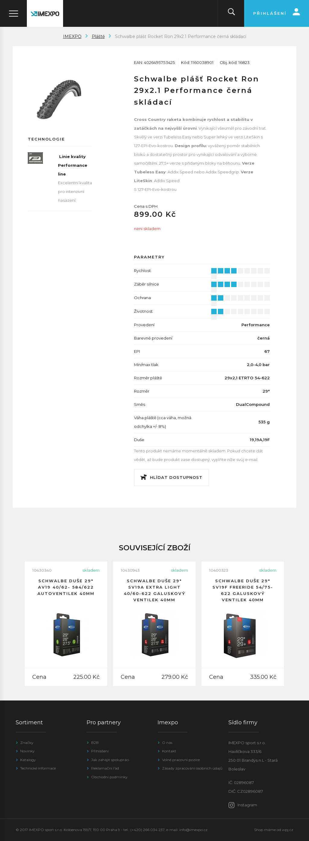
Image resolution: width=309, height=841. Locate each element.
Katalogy (28, 759)
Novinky (27, 751)
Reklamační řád (105, 768)
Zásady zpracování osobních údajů (192, 768)
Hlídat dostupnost (176, 477)
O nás (167, 742)
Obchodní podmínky (109, 777)
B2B (95, 742)
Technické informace (38, 768)
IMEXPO (72, 36)
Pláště (98, 36)
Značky (26, 742)
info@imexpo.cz (193, 829)
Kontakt (169, 751)
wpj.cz (287, 829)
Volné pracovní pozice (181, 759)
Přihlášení (100, 751)
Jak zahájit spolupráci (110, 759)
